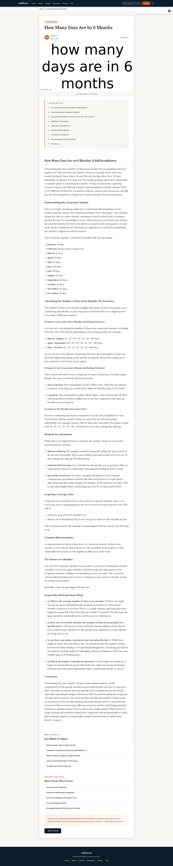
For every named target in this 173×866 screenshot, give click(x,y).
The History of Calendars (60, 135)
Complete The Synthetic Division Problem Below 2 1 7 (66, 750)
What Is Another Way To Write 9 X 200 (61, 745)
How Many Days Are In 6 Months (81, 819)
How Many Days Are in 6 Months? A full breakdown (69, 108)
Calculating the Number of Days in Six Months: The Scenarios (73, 117)
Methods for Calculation (60, 121)
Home (34, 3)
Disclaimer (56, 3)
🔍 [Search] (139, 3)
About (40, 3)
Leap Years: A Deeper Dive (60, 126)
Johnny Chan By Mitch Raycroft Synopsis (62, 761)
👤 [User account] (153, 3)
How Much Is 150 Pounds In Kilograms (60, 793)
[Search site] (131, 3)
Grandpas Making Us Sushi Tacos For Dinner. (63, 808)
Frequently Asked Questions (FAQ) (63, 139)
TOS (71, 3)
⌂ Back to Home (53, 831)
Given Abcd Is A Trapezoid (56, 787)
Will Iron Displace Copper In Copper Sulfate (63, 756)
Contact (47, 3)
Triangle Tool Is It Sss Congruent (58, 766)
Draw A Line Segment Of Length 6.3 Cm (61, 798)
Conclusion (55, 144)
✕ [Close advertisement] (169, 11)
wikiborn (23, 3)
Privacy (65, 3)
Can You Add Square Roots (56, 803)
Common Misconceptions (60, 130)
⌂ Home (146, 3)
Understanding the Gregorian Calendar (65, 112)
